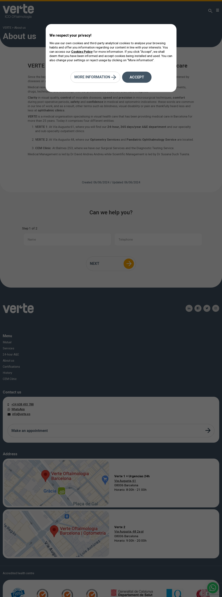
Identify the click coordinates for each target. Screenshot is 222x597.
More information (95, 77)
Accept (137, 77)
